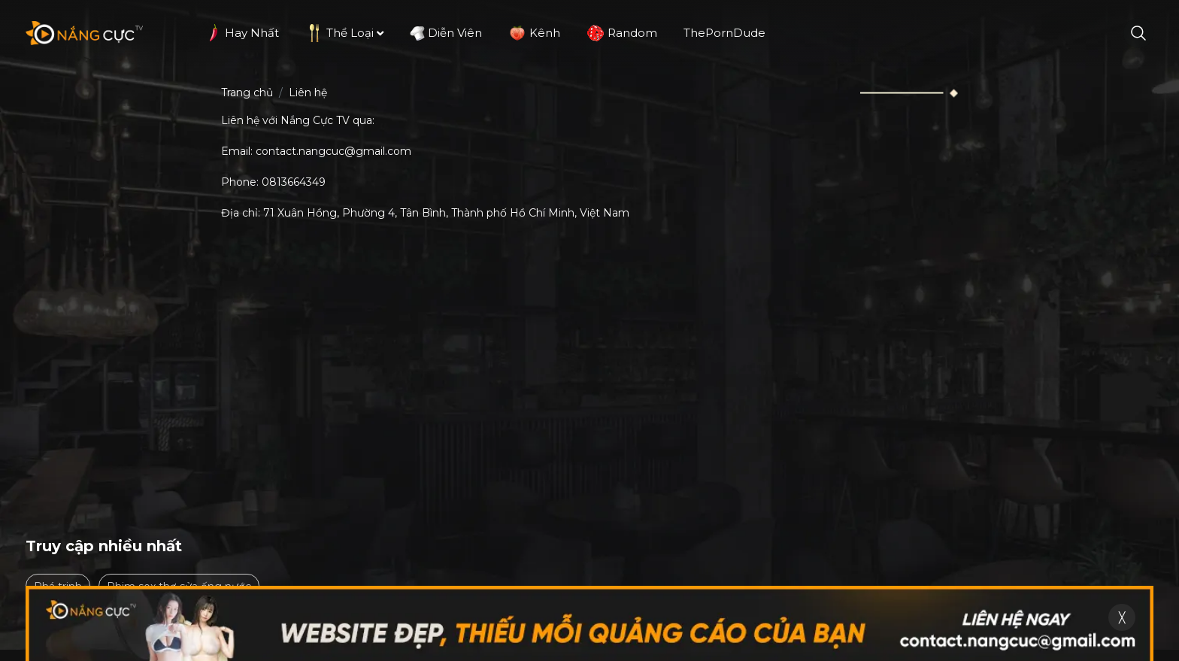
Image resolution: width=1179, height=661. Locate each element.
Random (621, 33)
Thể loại (344, 33)
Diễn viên (446, 33)
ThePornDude (724, 33)
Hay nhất (241, 33)
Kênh (534, 33)
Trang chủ (247, 92)
